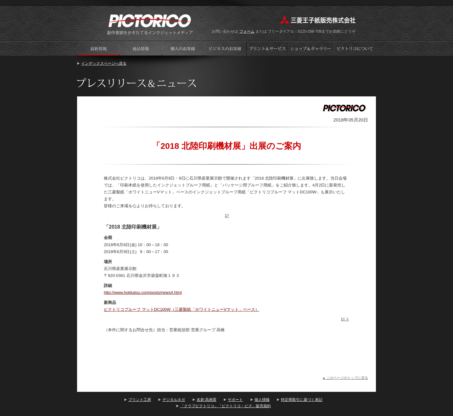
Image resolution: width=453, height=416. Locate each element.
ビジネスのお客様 (225, 48)
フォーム (246, 31)
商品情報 (141, 48)
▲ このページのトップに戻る (345, 378)
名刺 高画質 (206, 399)
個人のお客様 (183, 48)
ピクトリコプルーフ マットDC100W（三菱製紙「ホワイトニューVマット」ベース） (181, 309)
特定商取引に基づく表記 (301, 399)
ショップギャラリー (311, 48)
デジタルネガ (173, 399)
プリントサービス (268, 48)
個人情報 (262, 399)
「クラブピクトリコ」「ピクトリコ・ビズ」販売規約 (225, 406)
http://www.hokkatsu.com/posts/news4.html (143, 292)
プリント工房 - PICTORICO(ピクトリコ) (149, 24)
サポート (235, 399)
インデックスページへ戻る (103, 63)
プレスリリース (98, 48)
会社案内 (354, 48)
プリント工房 (139, 399)
